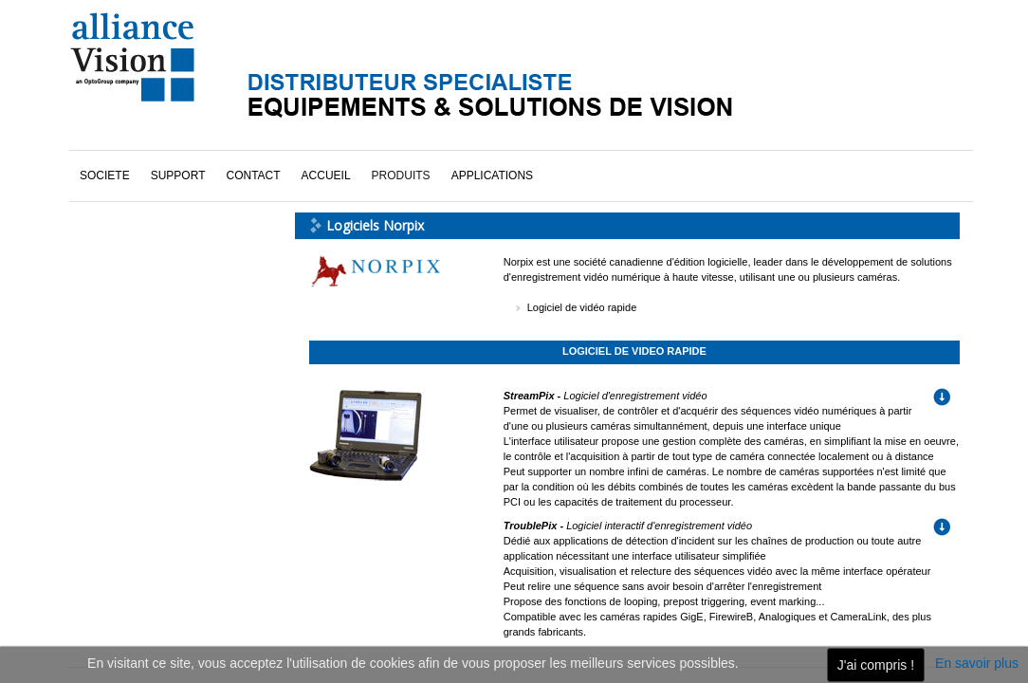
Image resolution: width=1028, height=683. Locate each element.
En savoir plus (977, 663)
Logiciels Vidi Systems (155, 257)
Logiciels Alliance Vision (159, 177)
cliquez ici (137, 509)
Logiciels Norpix (139, 230)
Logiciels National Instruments (174, 204)
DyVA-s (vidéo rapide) (153, 151)
